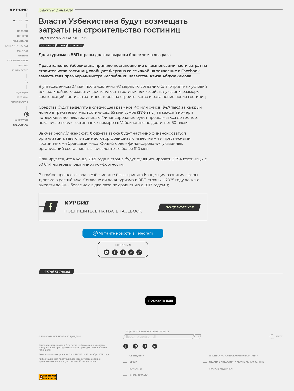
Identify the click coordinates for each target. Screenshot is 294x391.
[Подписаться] (197, 336)
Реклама (22, 97)
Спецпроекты (19, 102)
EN (26, 20)
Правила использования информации (233, 356)
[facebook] (125, 346)
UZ (20, 20)
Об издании (136, 356)
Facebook (190, 71)
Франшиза (75, 45)
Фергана (117, 71)
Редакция (21, 92)
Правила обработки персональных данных (236, 362)
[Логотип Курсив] (18, 9)
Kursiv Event (20, 70)
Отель (61, 45)
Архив (133, 362)
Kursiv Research (139, 375)
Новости (22, 31)
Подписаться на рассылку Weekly (147, 331)
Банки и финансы (16, 45)
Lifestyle (22, 65)
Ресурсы (22, 50)
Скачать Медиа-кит (221, 369)
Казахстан (21, 120)
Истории (22, 36)
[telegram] (145, 346)
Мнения (23, 55)
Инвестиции (20, 40)
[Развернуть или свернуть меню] (26, 81)
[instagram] (135, 346)
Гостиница (47, 45)
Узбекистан (20, 124)
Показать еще (160, 300)
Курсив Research (17, 60)
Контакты (135, 369)
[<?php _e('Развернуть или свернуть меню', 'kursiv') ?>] (26, 114)
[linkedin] (154, 346)
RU (14, 20)
